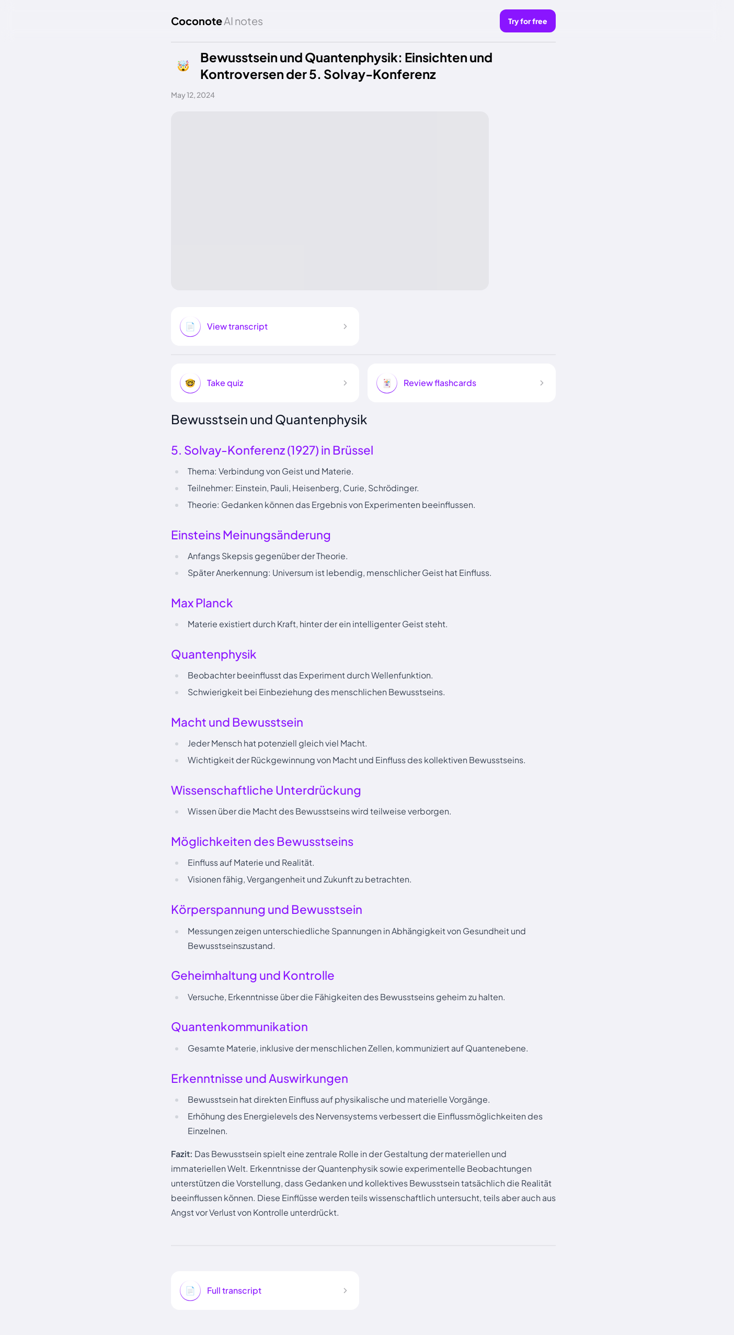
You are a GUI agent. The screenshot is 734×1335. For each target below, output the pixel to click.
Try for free (527, 21)
